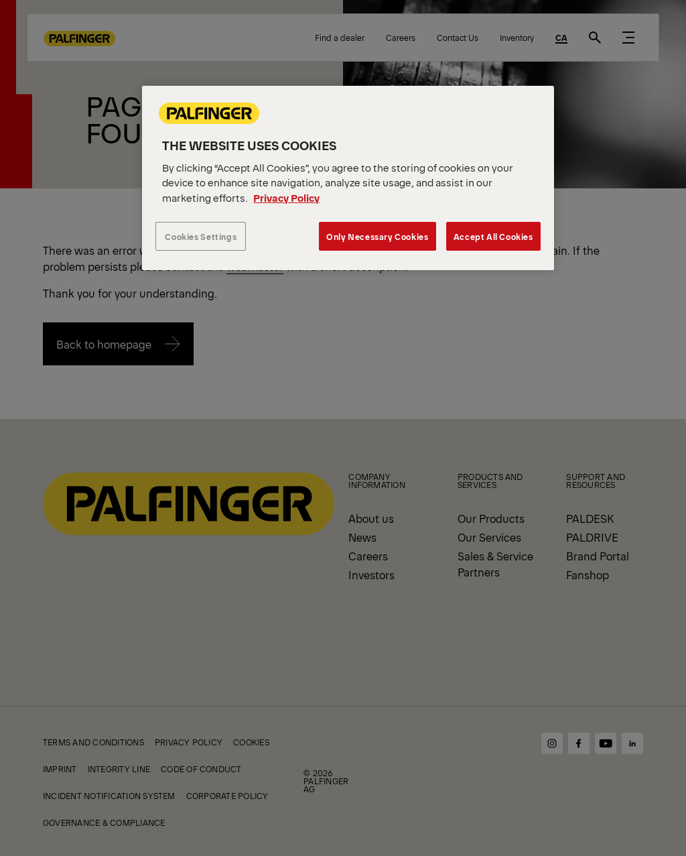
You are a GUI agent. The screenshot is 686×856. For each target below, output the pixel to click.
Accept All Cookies (493, 236)
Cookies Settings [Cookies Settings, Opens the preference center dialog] (200, 236)
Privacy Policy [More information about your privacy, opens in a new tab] (286, 197)
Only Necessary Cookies (377, 236)
